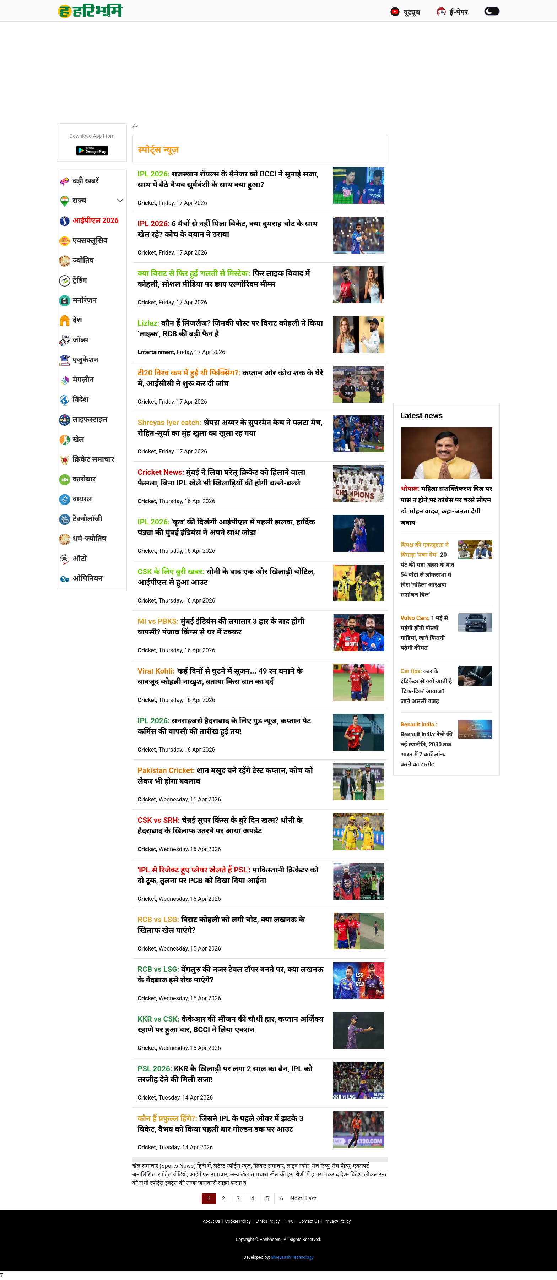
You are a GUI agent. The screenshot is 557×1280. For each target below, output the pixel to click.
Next (296, 1198)
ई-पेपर (452, 12)
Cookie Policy (238, 1221)
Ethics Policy (268, 1221)
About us (211, 1221)
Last (311, 1198)
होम (135, 126)
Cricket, (172, 203)
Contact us (308, 1221)
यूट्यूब (405, 12)
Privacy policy (337, 1221)
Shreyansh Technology (292, 1257)
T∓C (289, 1221)
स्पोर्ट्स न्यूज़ (158, 150)
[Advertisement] (278, 69)
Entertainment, (181, 352)
